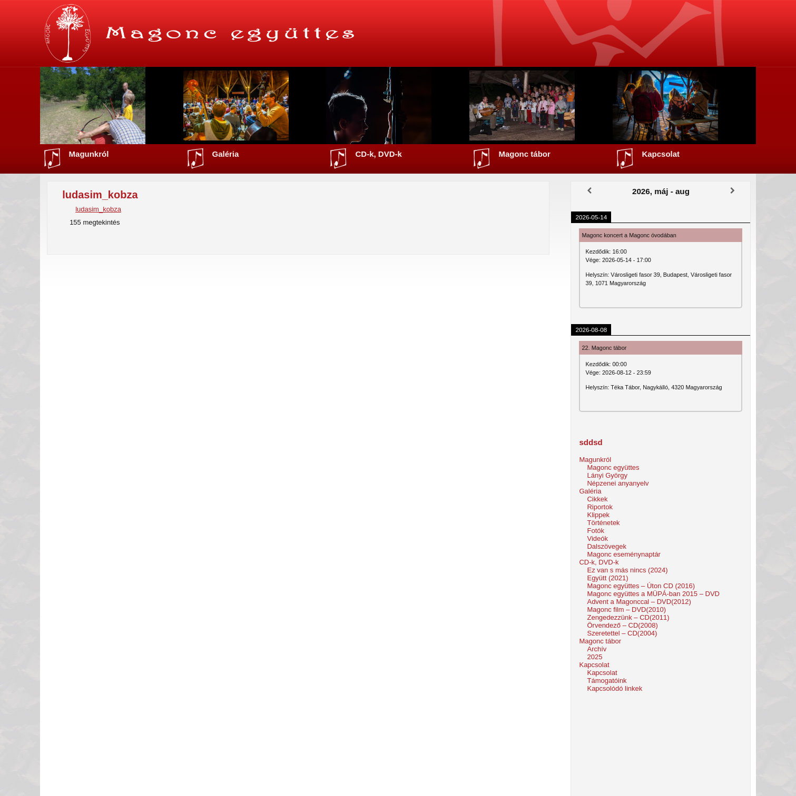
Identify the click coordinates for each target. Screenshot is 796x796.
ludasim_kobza (98, 209)
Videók (597, 538)
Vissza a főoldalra (398, 715)
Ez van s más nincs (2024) (627, 570)
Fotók (595, 531)
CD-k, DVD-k (378, 153)
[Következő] (732, 191)
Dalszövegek (606, 546)
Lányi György (607, 475)
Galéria (225, 153)
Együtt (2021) (607, 578)
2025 (594, 657)
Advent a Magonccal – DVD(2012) (639, 602)
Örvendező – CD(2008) (622, 625)
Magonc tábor (524, 153)
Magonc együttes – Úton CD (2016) (641, 586)
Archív (596, 649)
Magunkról (89, 153)
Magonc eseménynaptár (623, 554)
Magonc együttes (613, 467)
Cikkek (597, 499)
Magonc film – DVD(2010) (626, 609)
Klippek (598, 515)
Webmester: (585, 785)
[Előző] (589, 191)
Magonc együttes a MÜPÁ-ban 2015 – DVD (653, 594)
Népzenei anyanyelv (617, 483)
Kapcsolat (661, 153)
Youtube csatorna (405, 763)
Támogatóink (606, 680)
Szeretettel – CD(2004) (622, 633)
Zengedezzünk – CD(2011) (628, 617)
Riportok (599, 507)
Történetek (603, 523)
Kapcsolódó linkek (614, 688)
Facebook (394, 774)
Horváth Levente (605, 785)
